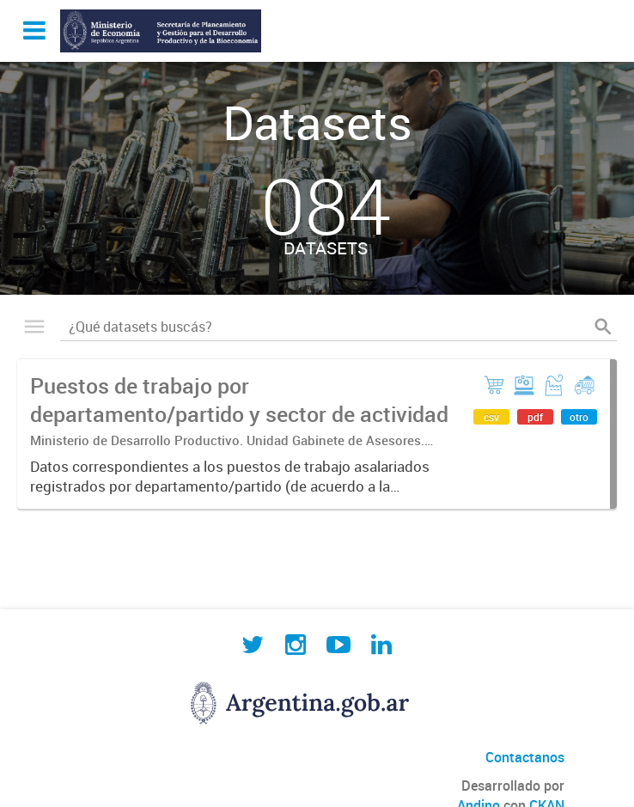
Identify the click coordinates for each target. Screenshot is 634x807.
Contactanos (524, 757)
